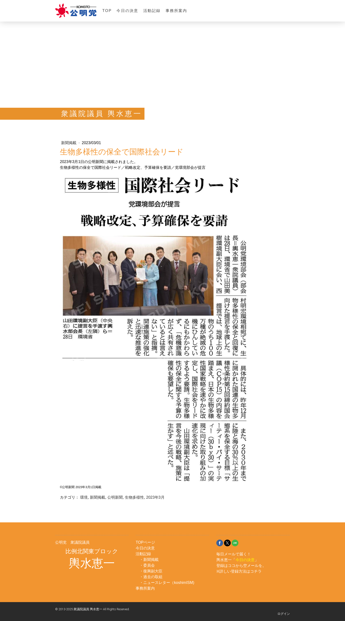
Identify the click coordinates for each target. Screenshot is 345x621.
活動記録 (152, 11)
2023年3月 (155, 497)
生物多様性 (134, 497)
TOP (107, 11)
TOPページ (145, 542)
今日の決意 (127, 11)
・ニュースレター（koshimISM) (166, 583)
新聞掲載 (69, 143)
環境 (84, 497)
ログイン (283, 613)
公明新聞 (115, 497)
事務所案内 (176, 11)
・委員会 (147, 565)
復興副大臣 (152, 571)
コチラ (256, 571)
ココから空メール (243, 566)
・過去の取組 (150, 577)
